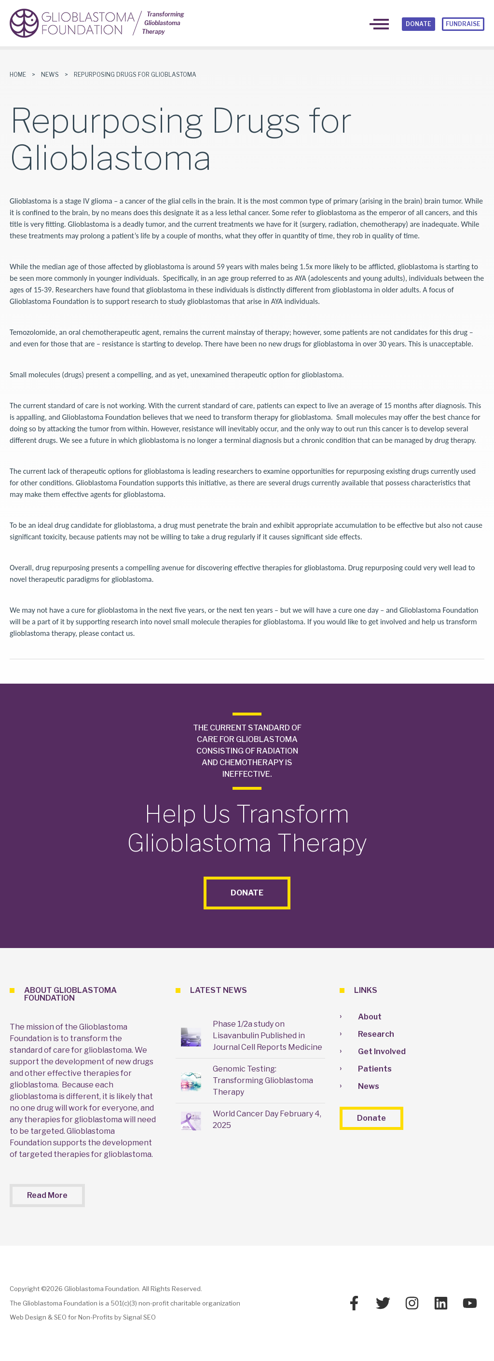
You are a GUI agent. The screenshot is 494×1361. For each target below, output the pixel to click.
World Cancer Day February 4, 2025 (267, 1119)
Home (18, 74)
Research (376, 1034)
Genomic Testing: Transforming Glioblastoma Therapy (263, 1080)
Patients (375, 1068)
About (370, 1016)
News (50, 74)
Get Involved (382, 1051)
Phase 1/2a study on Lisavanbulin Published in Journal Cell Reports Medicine (267, 1035)
